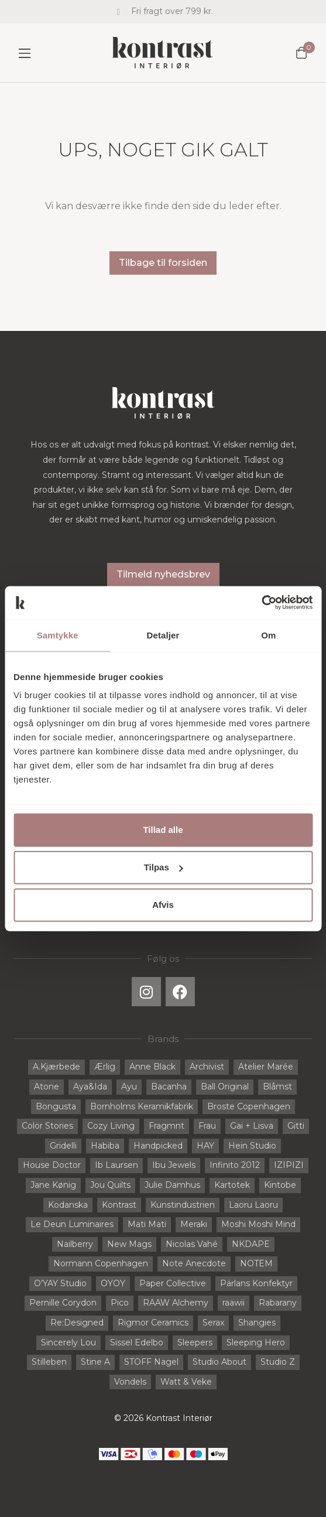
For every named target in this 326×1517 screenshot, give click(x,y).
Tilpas (163, 867)
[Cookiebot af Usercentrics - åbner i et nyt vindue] (261, 602)
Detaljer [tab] (163, 635)
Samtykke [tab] (57, 635)
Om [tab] (268, 635)
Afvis (163, 905)
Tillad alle (163, 830)
